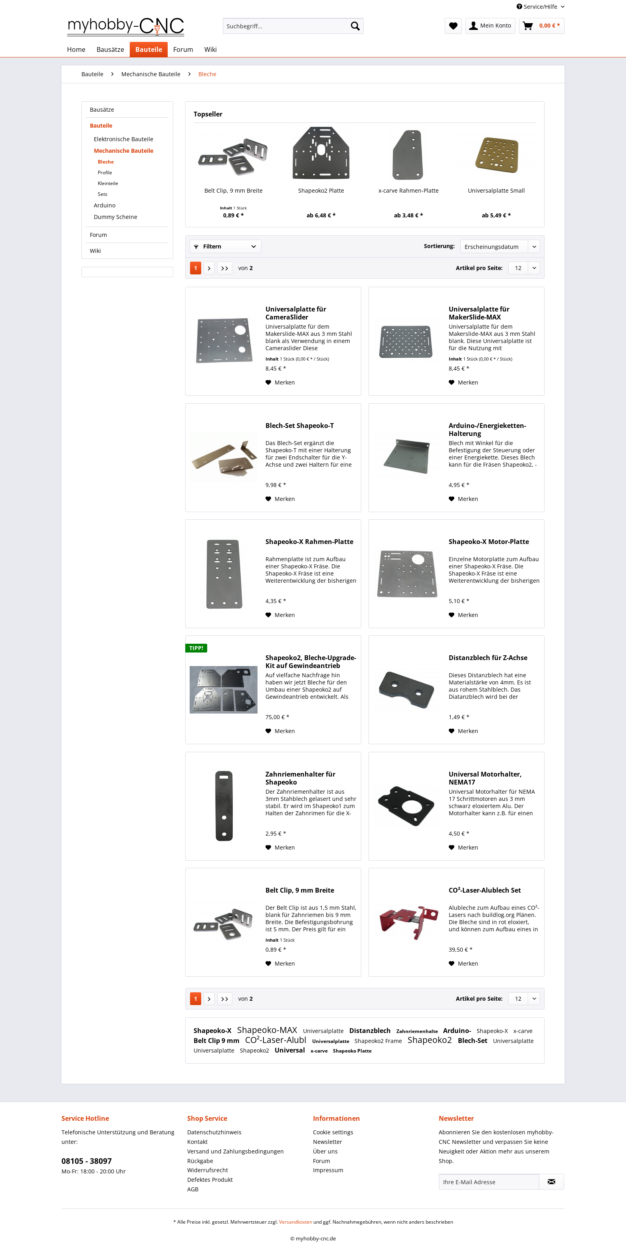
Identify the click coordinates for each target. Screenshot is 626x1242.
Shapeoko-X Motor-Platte (489, 542)
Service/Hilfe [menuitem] (538, 6)
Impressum (328, 1170)
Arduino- (458, 1030)
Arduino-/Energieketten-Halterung (487, 430)
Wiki (95, 250)
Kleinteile (108, 183)
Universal (291, 1050)
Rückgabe (200, 1161)
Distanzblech (370, 1030)
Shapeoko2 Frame (379, 1041)
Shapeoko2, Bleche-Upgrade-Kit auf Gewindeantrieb (310, 662)
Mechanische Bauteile (123, 150)
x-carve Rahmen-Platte (408, 190)
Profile (105, 172)
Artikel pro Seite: (479, 268)
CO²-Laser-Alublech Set (485, 890)
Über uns (325, 1151)
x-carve (523, 1031)
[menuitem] (293, 29)
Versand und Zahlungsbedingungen (235, 1151)
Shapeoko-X (213, 1030)
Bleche (106, 161)
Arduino (104, 205)
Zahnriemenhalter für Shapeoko (300, 778)
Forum (98, 235)
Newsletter (327, 1141)
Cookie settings (333, 1132)
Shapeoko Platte (352, 1050)
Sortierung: (439, 246)
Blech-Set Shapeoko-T (299, 426)
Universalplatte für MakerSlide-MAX (479, 313)
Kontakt (197, 1141)
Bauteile (101, 125)
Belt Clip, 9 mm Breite (233, 190)
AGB (192, 1189)
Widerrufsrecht (207, 1170)
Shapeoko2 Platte (321, 190)
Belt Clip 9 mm (217, 1040)
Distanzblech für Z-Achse (488, 658)
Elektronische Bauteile (123, 139)
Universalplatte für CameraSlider (295, 313)
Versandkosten (295, 1221)
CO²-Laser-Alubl (276, 1039)
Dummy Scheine (115, 217)
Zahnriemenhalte (417, 1031)
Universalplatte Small (496, 190)
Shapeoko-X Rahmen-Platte (309, 542)
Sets (102, 194)
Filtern (207, 246)
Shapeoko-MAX (268, 1029)
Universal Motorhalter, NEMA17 (485, 778)
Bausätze (102, 109)
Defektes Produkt (210, 1179)
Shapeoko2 (431, 1039)
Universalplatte (324, 1031)
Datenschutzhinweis (214, 1132)
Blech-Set (473, 1040)
